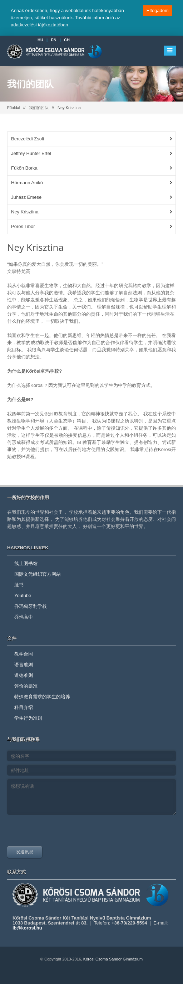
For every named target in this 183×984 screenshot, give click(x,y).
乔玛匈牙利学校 (30, 606)
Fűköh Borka (24, 168)
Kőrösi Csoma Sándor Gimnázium (113, 959)
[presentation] (61, 832)
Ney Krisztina (25, 211)
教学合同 (23, 654)
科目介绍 (23, 707)
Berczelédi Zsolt (27, 138)
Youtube (22, 595)
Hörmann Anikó (27, 182)
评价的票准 (26, 686)
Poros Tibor (23, 226)
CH (67, 40)
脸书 (19, 584)
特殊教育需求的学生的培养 (42, 696)
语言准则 (23, 664)
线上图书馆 (26, 563)
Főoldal (13, 107)
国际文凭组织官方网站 (37, 574)
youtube (99, 977)
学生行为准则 (28, 718)
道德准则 (23, 675)
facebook (82, 977)
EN (53, 40)
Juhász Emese (26, 197)
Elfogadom (158, 10)
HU (40, 40)
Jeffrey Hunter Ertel (31, 153)
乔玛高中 (23, 617)
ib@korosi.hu (27, 928)
